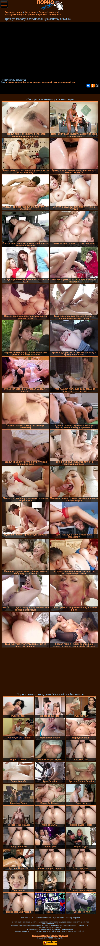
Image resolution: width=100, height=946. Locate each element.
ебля (23, 82)
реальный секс (49, 82)
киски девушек (34, 82)
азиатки (10, 82)
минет (18, 82)
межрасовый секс (67, 82)
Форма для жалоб (59, 936)
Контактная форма (41, 936)
